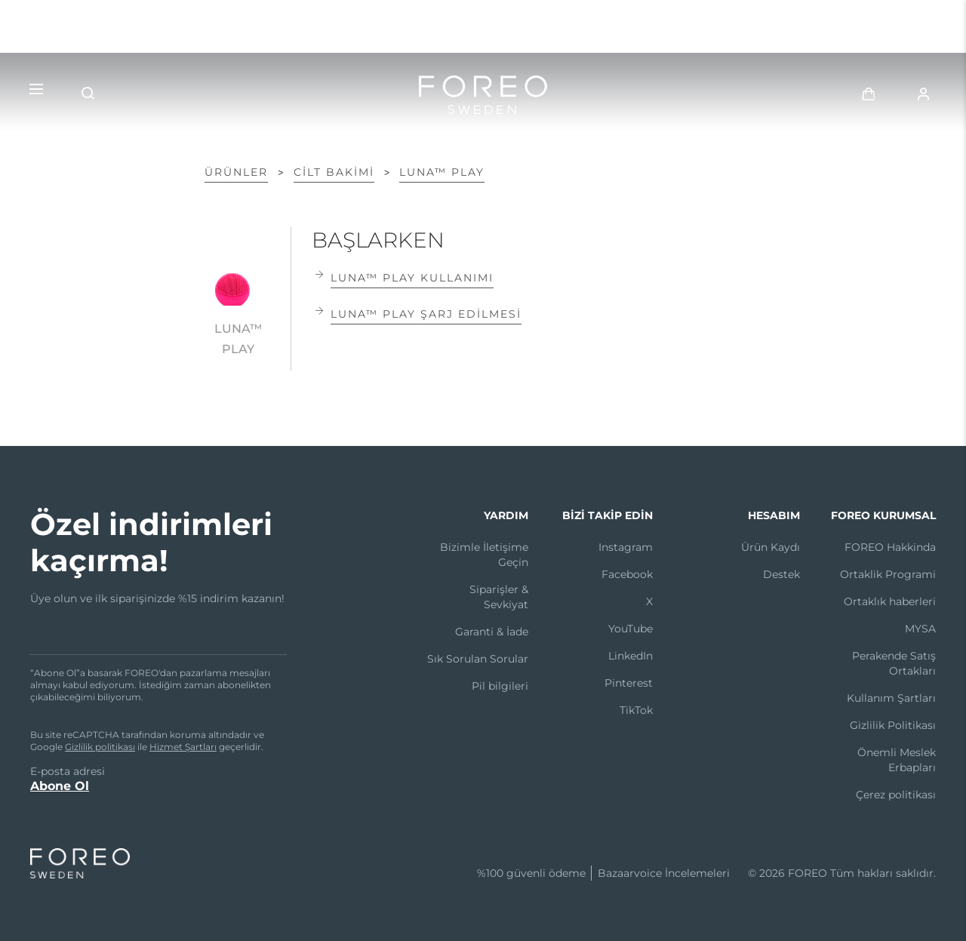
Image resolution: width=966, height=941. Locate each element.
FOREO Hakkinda (890, 547)
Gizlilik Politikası (893, 725)
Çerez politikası (896, 794)
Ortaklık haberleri (890, 601)
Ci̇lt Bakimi (334, 172)
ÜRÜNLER (236, 172)
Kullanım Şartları (891, 698)
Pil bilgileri (500, 686)
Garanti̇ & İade (491, 631)
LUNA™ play (442, 172)
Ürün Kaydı (770, 547)
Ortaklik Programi (888, 574)
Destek (781, 574)
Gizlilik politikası (100, 746)
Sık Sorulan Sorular (477, 659)
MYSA (920, 628)
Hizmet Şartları (183, 746)
